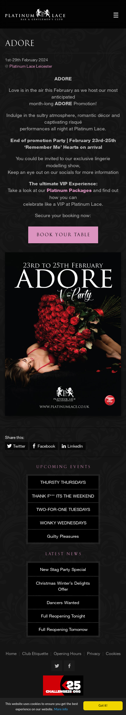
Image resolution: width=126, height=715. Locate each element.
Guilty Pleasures (63, 536)
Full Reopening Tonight (63, 616)
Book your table (63, 235)
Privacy (93, 653)
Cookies (113, 653)
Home (11, 653)
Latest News (63, 553)
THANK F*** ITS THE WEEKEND (63, 496)
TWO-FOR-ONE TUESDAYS (63, 509)
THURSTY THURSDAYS (63, 482)
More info (61, 709)
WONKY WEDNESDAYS (63, 522)
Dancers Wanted (63, 602)
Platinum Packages (69, 190)
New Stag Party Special (63, 569)
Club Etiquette (35, 653)
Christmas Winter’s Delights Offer (63, 586)
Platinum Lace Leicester (35, 14)
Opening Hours (67, 653)
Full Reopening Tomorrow (63, 629)
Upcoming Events (63, 466)
